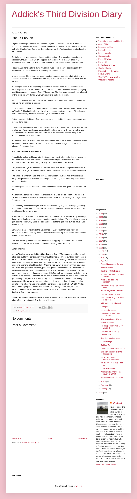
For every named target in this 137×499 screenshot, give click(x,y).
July (103, 251)
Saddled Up (105, 345)
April (103, 261)
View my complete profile (106, 464)
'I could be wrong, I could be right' (111, 41)
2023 (101, 221)
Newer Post (16, 438)
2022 (101, 224)
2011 (101, 393)
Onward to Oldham (108, 368)
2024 (101, 217)
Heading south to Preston (110, 271)
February (104, 385)
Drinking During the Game (108, 71)
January (104, 389)
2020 (101, 231)
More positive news (108, 310)
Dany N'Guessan (24, 311)
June (103, 254)
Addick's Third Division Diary (67, 14)
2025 (101, 214)
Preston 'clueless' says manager (109, 281)
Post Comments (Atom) (31, 443)
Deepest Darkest (104, 59)
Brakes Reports (104, 50)
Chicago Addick (104, 56)
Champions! (105, 307)
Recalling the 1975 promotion (112, 377)
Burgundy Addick (104, 53)
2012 (101, 248)
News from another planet (111, 338)
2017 (101, 241)
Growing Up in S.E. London (109, 77)
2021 (101, 227)
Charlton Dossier (104, 68)
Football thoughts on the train (112, 264)
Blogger (79, 486)
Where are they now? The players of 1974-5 (111, 373)
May (103, 258)
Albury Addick (103, 44)
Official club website (106, 80)
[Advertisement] (49, 413)
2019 (101, 234)
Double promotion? (108, 322)
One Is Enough (106, 342)
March (103, 382)
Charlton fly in (106, 335)
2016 (101, 245)
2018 (101, 238)
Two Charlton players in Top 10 (113, 348)
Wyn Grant (117, 403)
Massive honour (107, 267)
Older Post (82, 438)
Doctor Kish (102, 62)
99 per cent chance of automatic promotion (110, 358)
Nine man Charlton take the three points (111, 353)
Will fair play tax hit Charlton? (112, 291)
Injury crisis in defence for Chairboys (110, 314)
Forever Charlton (104, 74)
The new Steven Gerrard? (111, 294)
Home (50, 438)
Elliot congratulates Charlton (111, 319)
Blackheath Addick (105, 47)
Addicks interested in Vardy (111, 303)
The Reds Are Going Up (110, 331)
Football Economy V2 (106, 65)
